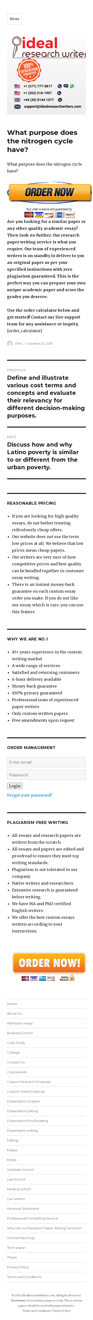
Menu (14, 19)
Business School (20, 1033)
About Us (14, 1013)
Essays (12, 1150)
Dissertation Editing (22, 1111)
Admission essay (20, 1023)
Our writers (16, 1199)
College (13, 1052)
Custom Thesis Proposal (26, 1091)
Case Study (16, 1043)
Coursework (17, 1072)
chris (18, 343)
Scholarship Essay (21, 1238)
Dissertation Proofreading (27, 1121)
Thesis (12, 1257)
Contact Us (16, 1062)
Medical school (19, 1189)
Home (12, 1004)
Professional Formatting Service (32, 1218)
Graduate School (20, 1169)
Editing (12, 1140)
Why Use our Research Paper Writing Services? (44, 1228)
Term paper (16, 1248)
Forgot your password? (29, 795)
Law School (16, 1179)
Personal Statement (23, 1208)
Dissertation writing (22, 1130)
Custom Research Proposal (28, 1082)
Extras (11, 1160)
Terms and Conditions (24, 1277)
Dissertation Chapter (23, 1101)
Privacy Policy (18, 1267)
